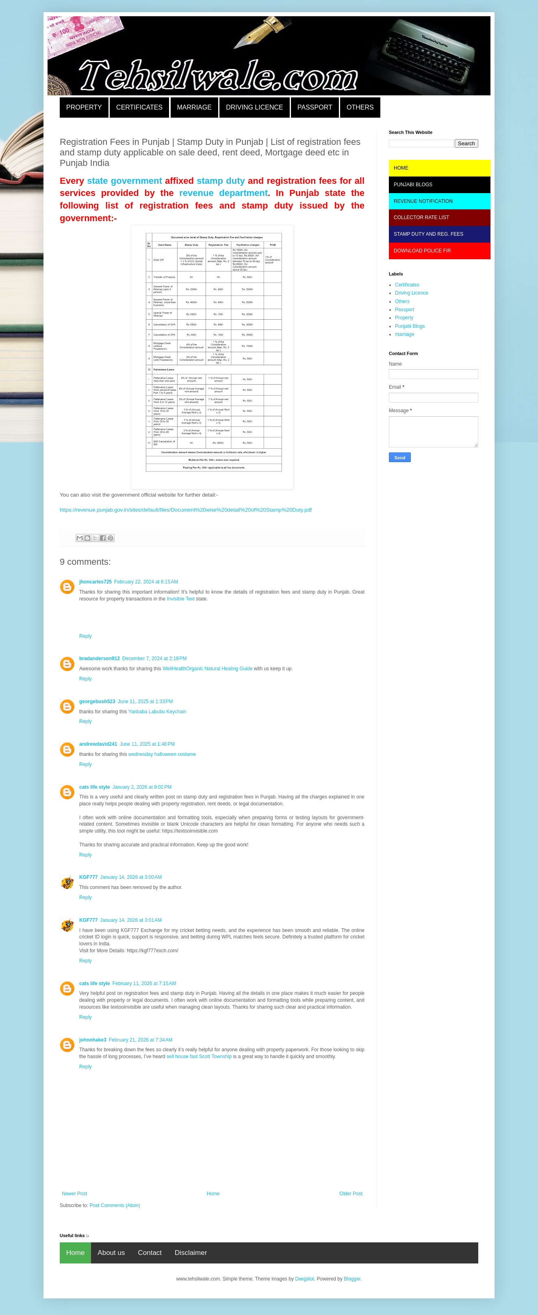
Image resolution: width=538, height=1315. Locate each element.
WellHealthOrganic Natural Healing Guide (207, 668)
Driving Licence (411, 293)
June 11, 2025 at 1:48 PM (147, 744)
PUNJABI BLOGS (413, 184)
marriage (404, 334)
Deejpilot (304, 1279)
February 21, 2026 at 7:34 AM (141, 1040)
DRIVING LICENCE (254, 107)
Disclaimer (191, 1253)
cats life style (94, 787)
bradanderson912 (99, 658)
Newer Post (74, 1194)
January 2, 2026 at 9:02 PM (141, 787)
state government (124, 181)
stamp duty (221, 181)
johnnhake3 (92, 1040)
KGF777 (88, 877)
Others (402, 301)
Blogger (352, 1279)
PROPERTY (84, 107)
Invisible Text (180, 599)
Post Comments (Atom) (114, 1205)
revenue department (223, 193)
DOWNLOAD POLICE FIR (422, 251)
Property (404, 318)
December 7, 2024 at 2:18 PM (154, 658)
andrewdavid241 (98, 744)
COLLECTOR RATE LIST (421, 217)
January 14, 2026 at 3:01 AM (131, 920)
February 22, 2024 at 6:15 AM (146, 582)
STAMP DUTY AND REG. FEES (428, 234)
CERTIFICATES (139, 107)
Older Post (350, 1194)
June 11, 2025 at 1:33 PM (145, 701)
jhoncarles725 (95, 582)
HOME (401, 168)
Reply (85, 636)
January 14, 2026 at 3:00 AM (131, 877)
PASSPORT (314, 107)
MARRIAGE (194, 107)
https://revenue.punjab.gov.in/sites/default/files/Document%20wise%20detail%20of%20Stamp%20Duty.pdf (186, 510)
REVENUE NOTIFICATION (423, 201)
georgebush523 (97, 701)
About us (111, 1253)
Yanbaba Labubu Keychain (157, 712)
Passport (404, 309)
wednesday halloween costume (162, 754)
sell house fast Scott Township (199, 1056)
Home (213, 1194)
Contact (150, 1253)
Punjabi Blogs (410, 326)
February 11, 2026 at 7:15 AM (144, 983)
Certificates (407, 285)
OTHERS (360, 107)
